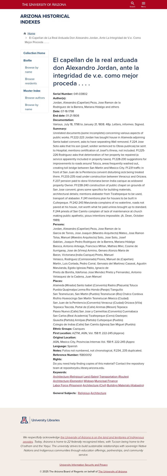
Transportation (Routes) (114, 376)
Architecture (98, 393)
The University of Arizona (112, 471)
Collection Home (34, 53)
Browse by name (31, 70)
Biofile (27, 60)
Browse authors (35, 98)
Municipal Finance (106, 381)
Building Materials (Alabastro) (125, 385)
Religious (84, 393)
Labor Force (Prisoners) (67, 385)
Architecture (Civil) (94, 385)
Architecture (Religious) (68, 376)
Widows (89, 381)
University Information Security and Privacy (84, 464)
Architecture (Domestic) (68, 381)
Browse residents (31, 81)
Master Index (31, 91)
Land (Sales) (91, 376)
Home (31, 33)
